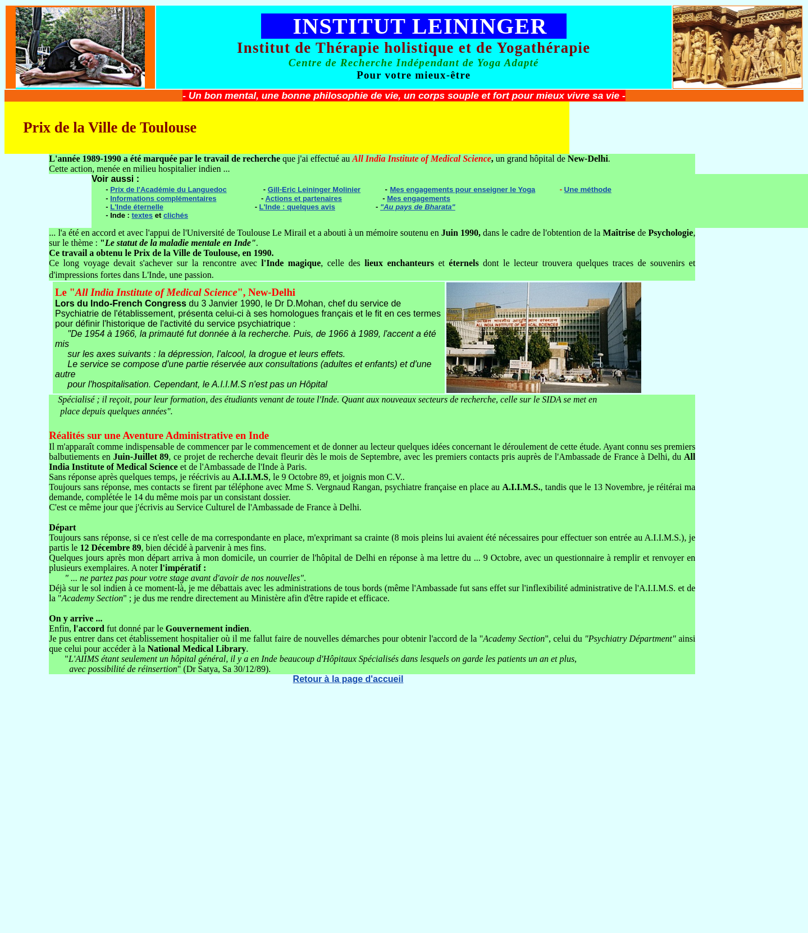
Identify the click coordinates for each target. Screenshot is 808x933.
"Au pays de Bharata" (417, 207)
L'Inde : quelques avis (297, 207)
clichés (175, 215)
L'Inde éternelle (136, 207)
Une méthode (587, 189)
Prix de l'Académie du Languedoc (168, 189)
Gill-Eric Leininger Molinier (314, 189)
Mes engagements (418, 198)
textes (142, 215)
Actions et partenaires (303, 198)
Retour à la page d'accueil (348, 679)
